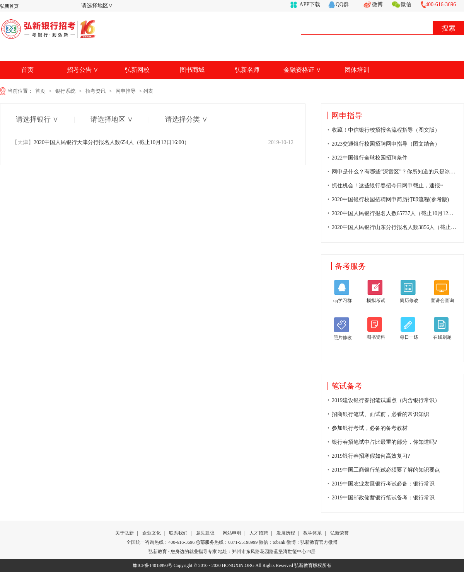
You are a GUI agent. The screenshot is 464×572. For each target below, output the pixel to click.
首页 (27, 69)
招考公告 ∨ (82, 69)
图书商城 (192, 69)
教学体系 (312, 533)
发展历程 (285, 533)
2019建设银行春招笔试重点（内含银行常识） (386, 400)
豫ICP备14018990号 (152, 565)
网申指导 (126, 91)
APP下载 (309, 4)
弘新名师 (247, 69)
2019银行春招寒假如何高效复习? (371, 456)
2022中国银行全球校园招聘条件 (370, 158)
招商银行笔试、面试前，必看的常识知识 (380, 414)
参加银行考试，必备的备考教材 (370, 428)
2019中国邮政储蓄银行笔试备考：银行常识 (383, 498)
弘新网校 (137, 69)
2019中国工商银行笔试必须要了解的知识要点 (386, 470)
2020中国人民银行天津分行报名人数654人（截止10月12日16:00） (100, 142)
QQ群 (342, 4)
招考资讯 (95, 91)
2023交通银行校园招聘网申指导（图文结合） (386, 144)
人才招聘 (258, 533)
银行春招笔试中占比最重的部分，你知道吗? (384, 442)
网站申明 (232, 533)
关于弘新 (124, 533)
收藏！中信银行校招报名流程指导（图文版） (386, 130)
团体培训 (357, 69)
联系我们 (178, 533)
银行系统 (65, 91)
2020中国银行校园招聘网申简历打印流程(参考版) (390, 199)
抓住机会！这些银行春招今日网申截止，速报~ (387, 185)
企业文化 (151, 533)
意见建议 (205, 533)
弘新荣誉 (339, 533)
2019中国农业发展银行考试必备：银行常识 (383, 484)
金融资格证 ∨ (302, 69)
